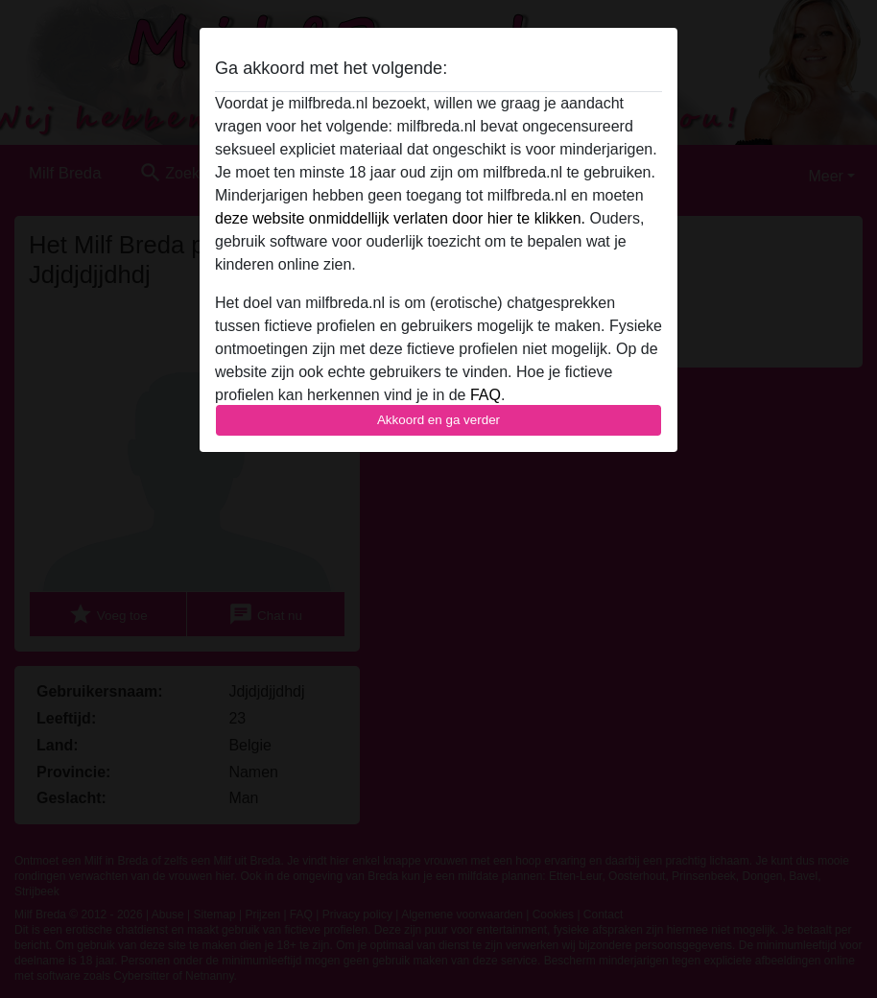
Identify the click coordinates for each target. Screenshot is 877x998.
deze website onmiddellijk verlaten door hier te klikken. (400, 218)
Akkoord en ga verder (438, 420)
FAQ (485, 395)
